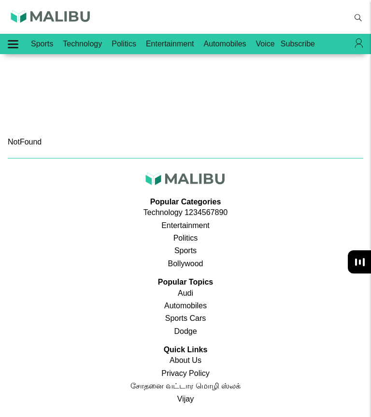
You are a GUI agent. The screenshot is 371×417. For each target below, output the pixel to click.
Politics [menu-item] (124, 44)
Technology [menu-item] (82, 44)
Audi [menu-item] (185, 293)
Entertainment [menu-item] (170, 44)
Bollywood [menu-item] (185, 263)
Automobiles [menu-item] (225, 44)
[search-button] (358, 18)
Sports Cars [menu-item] (185, 318)
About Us (185, 360)
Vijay (185, 399)
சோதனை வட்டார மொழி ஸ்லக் (185, 386)
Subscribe (298, 44)
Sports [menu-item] (42, 44)
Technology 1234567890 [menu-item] (185, 212)
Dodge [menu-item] (185, 331)
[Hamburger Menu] (13, 44)
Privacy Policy (185, 373)
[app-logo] (51, 20)
